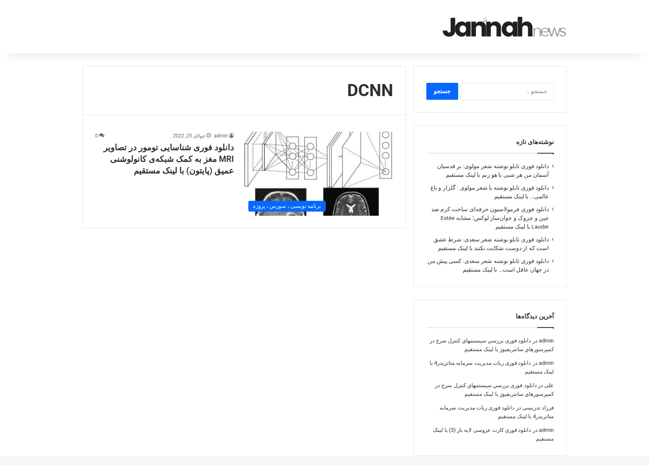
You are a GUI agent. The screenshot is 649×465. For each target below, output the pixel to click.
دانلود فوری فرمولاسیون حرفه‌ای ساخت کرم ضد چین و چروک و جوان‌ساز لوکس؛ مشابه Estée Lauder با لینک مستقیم (490, 206)
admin (221, 124)
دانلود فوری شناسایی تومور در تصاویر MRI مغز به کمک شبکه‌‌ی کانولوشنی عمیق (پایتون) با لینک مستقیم (168, 147)
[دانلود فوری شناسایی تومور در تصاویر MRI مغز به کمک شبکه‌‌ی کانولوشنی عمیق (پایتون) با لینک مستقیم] (318, 162)
